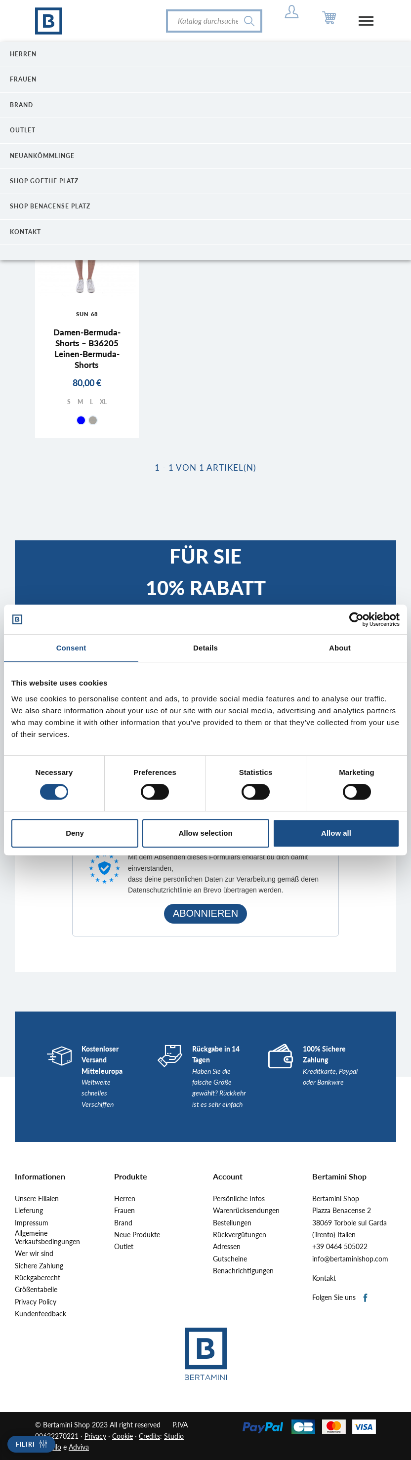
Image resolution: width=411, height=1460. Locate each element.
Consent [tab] (71, 648)
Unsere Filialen (37, 1199)
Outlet (123, 1247)
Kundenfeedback (40, 1314)
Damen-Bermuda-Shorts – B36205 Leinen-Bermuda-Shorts (87, 348)
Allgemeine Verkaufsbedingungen (47, 1237)
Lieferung (29, 1211)
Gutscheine (230, 1259)
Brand (123, 1223)
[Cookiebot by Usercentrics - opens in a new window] (356, 619)
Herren (124, 1199)
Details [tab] (205, 648)
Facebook (366, 1298)
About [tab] (340, 648)
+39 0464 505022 (340, 1247)
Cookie (122, 1436)
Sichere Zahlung (39, 1266)
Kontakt (324, 1278)
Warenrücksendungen (246, 1211)
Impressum (31, 1223)
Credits (149, 1436)
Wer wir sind (34, 1253)
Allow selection (205, 833)
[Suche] (214, 21)
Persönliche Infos (239, 1199)
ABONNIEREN (205, 913)
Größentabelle (36, 1290)
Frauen (124, 1211)
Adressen (227, 1247)
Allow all (336, 833)
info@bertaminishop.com (350, 1259)
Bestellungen (232, 1223)
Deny (75, 833)
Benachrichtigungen (243, 1271)
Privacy (95, 1436)
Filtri (25, 1444)
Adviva (79, 1447)
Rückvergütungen (239, 1235)
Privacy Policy (35, 1302)
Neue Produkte (137, 1235)
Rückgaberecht (37, 1278)
